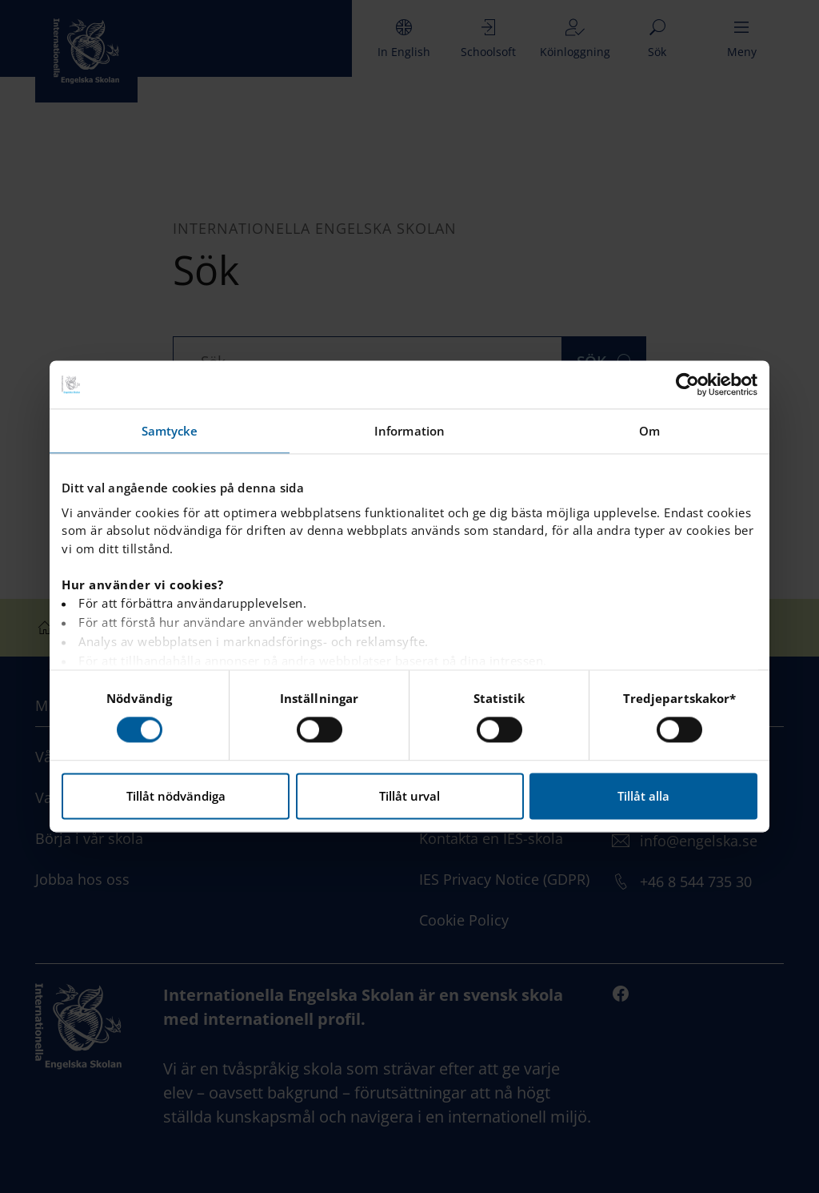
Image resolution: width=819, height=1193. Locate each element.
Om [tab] (649, 431)
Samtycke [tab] (170, 431)
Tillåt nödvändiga (176, 797)
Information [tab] (409, 431)
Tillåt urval (409, 797)
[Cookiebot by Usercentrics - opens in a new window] (687, 384)
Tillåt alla (643, 797)
